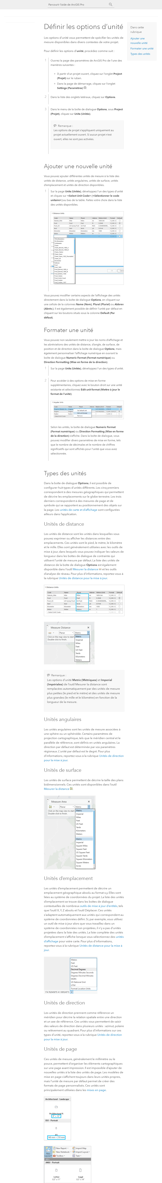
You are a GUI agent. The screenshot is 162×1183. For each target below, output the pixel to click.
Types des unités (140, 53)
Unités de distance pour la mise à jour (83, 578)
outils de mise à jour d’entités (98, 906)
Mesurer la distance (85, 569)
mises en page (96, 1090)
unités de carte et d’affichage (78, 509)
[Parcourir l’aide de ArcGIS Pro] (78, 5)
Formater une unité (141, 48)
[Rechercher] (110, 4)
